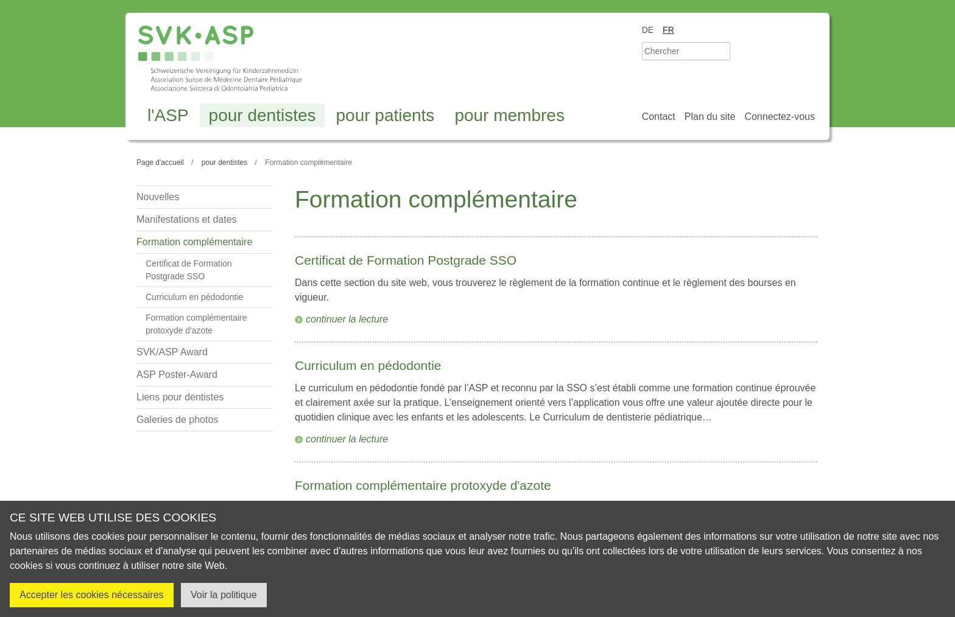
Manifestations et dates (186, 219)
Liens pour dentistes (180, 397)
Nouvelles (157, 197)
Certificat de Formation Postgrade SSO (405, 260)
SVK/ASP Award (172, 352)
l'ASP (168, 115)
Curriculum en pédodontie (368, 365)
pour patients (385, 115)
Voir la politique (224, 595)
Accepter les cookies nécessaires (91, 595)
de (648, 30)
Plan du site (710, 116)
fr (668, 30)
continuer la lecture (347, 319)
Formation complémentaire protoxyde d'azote (423, 485)
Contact (658, 116)
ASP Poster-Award (176, 374)
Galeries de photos (177, 419)
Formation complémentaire (194, 242)
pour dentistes (262, 115)
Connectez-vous (779, 116)
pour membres (509, 115)
